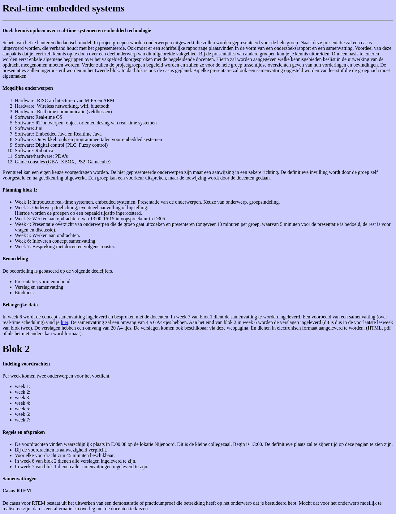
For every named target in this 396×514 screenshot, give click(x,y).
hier (64, 322)
